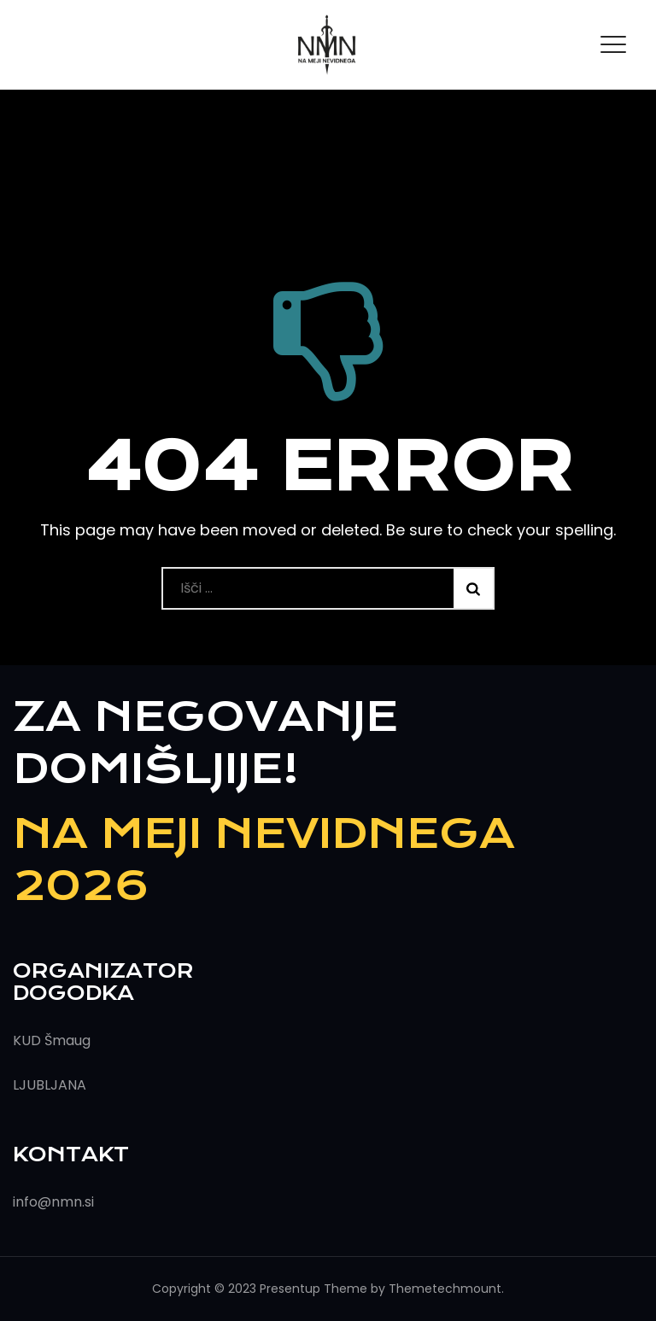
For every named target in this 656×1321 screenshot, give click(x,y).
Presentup (290, 1288)
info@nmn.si (53, 1202)
